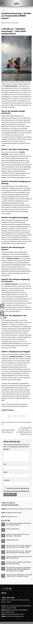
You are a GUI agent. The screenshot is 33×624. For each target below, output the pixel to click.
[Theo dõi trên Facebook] (3, 589)
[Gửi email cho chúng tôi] (6, 589)
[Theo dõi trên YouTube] (10, 589)
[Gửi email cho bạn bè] (18, 416)
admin (17, 22)
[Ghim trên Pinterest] (21, 416)
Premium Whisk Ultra (12, 529)
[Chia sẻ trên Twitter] (15, 416)
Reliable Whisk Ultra (12, 540)
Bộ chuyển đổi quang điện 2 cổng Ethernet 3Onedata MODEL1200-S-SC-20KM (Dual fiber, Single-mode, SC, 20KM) (18, 569)
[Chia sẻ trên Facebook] (12, 416)
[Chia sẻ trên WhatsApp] (9, 416)
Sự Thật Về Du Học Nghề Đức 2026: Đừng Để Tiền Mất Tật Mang (18, 524)
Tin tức (3, 11)
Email (5, 472)
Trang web (6, 480)
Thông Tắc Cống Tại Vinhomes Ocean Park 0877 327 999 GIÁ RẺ (19, 557)
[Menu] (2, 3)
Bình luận (7, 449)
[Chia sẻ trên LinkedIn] (24, 416)
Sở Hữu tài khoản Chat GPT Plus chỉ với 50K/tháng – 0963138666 (18, 535)
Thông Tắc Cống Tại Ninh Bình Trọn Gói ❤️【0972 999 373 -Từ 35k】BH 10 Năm (19, 575)
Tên (5, 464)
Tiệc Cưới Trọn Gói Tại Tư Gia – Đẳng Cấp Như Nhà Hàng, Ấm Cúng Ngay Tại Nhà (18, 546)
